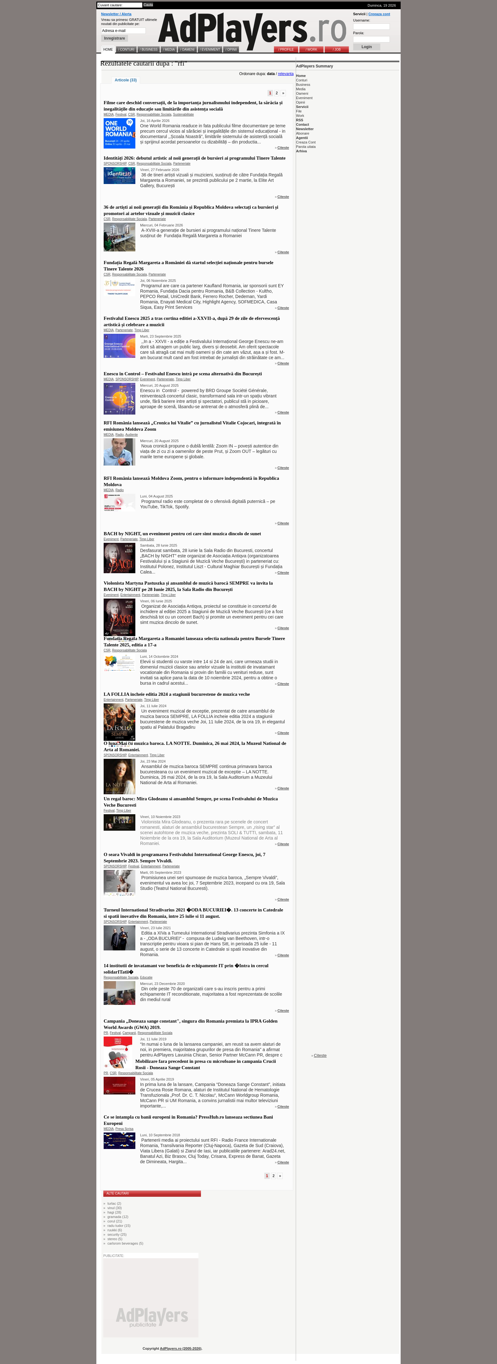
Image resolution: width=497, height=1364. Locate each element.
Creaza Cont (306, 142)
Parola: (358, 33)
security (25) (117, 1234)
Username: (361, 20)
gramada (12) (117, 1217)
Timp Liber (141, 330)
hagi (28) (114, 1212)
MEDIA (109, 114)
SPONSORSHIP (115, 163)
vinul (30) (114, 1208)
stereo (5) (114, 1239)
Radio (119, 434)
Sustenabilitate (183, 114)
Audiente (131, 434)
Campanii (129, 1033)
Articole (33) (126, 80)
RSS (299, 120)
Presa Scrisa (124, 1129)
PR (106, 1033)
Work (300, 115)
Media (301, 89)
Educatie (146, 977)
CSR (131, 114)
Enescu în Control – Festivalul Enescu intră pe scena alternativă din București (183, 373)
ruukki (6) (114, 1230)
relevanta (286, 74)
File (299, 111)
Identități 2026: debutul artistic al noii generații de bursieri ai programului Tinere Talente (195, 158)
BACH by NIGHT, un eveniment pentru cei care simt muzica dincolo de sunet (182, 533)
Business (303, 84)
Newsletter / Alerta (116, 14)
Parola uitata (306, 147)
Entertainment (130, 595)
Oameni (302, 93)
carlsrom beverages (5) (125, 1243)
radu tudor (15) (119, 1226)
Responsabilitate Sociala (154, 114)
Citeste (283, 147)
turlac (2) (114, 1203)
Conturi (301, 80)
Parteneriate (181, 163)
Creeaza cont (379, 14)
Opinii (300, 102)
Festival (120, 114)
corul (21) (114, 1221)
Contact (302, 124)
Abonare (302, 133)
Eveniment (147, 379)
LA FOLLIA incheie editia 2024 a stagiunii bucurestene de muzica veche (177, 694)
